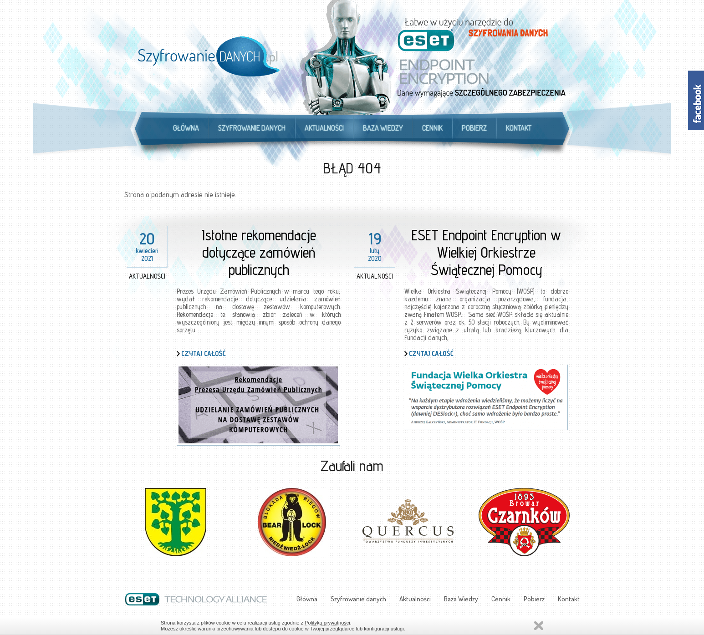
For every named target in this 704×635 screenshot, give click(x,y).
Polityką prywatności (327, 622)
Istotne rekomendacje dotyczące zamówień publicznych (259, 252)
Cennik (432, 127)
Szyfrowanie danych (252, 127)
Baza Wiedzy (383, 127)
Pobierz (474, 127)
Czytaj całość (203, 353)
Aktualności (324, 127)
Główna (186, 127)
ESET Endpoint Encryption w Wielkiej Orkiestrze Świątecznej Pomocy (486, 252)
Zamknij (538, 625)
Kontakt (518, 127)
